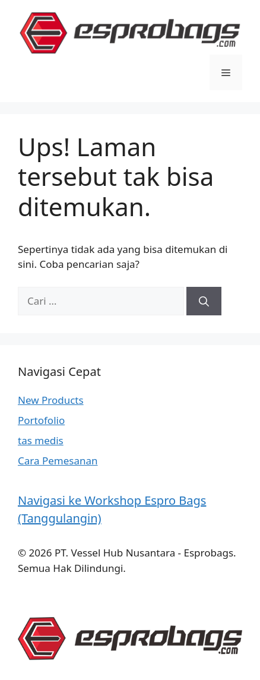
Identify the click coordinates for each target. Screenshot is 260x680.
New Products (51, 400)
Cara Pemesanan (58, 460)
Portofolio (41, 420)
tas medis (41, 440)
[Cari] (203, 301)
